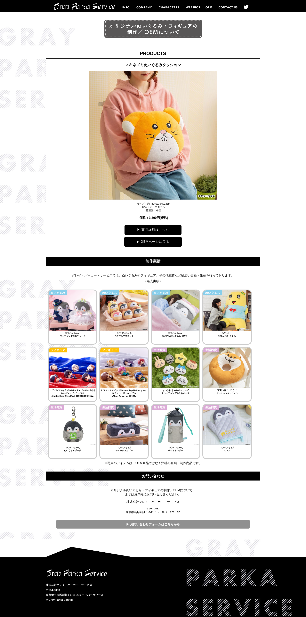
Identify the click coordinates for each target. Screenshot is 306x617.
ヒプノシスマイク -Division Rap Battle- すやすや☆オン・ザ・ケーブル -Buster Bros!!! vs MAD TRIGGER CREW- (72, 393)
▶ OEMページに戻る (153, 241)
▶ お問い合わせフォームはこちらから (153, 524)
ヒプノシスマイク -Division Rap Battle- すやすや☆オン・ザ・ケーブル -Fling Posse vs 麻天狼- (124, 393)
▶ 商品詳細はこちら (153, 229)
